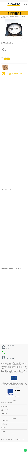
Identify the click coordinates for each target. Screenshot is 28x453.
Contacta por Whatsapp (10, 350)
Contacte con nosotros (4, 420)
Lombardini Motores (4, 414)
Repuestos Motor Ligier (4, 405)
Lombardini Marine (4, 413)
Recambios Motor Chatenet (5, 409)
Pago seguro (3, 428)
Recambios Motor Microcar (5, 403)
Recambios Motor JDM (4, 406)
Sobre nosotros (3, 427)
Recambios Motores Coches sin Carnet (6, 402)
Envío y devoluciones (4, 424)
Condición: (9, 43)
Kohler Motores (3, 416)
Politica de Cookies (4, 430)
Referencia (2, 43)
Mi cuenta (13, 433)
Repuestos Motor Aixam (4, 407)
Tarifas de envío (4, 79)
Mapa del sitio (3, 431)
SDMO (2, 410)
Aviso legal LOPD (3, 423)
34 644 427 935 (5, 440)
